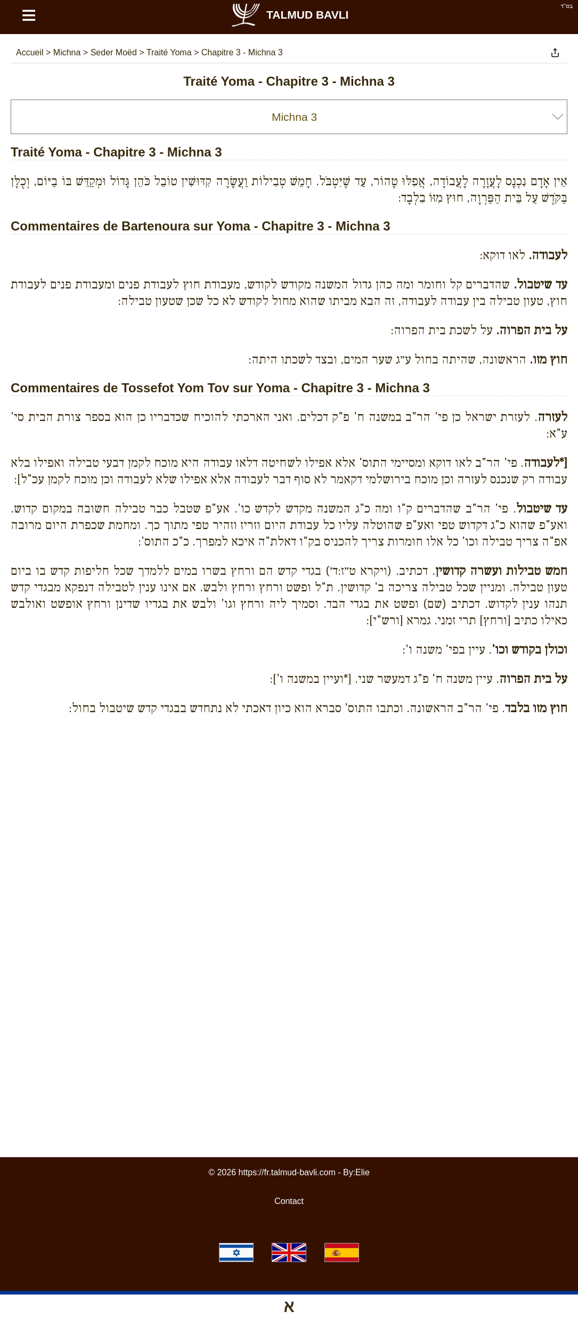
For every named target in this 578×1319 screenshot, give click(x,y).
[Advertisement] (289, 772)
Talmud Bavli (289, 15)
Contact (289, 1201)
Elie (362, 1172)
